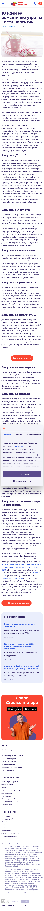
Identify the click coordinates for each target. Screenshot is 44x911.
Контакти (5, 816)
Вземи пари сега (22, 358)
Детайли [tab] (18, 435)
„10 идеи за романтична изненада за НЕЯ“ (21, 564)
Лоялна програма (8, 761)
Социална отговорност (11, 833)
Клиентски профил (9, 759)
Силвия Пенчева (8, 26)
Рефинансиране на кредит (12, 767)
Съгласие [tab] (7, 435)
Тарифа (4, 787)
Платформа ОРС (8, 799)
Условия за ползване (9, 782)
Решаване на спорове (10, 802)
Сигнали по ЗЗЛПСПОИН (11, 790)
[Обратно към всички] (16, 603)
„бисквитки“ (19, 446)
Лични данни (6, 793)
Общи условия (7, 784)
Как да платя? (7, 819)
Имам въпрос (6, 822)
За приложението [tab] (33, 435)
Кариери (5, 825)
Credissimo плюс (8, 753)
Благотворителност (10, 836)
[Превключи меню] (3, 3)
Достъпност (6, 805)
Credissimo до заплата (12, 578)
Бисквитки (6, 796)
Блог (3, 828)
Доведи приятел (8, 764)
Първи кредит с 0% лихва (12, 756)
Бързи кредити (7, 770)
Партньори (6, 830)
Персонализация (22, 481)
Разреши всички (22, 474)
